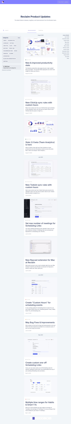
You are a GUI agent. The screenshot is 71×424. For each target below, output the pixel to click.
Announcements (32, 30)
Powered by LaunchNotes (6, 70)
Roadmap (41, 30)
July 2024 (67, 56)
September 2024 (65, 53)
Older (68, 58)
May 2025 (67, 42)
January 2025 (66, 49)
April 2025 (67, 44)
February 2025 (66, 47)
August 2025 (66, 40)
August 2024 (66, 54)
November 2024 (65, 51)
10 (47, 418)
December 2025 (65, 38)
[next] (50, 418)
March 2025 (66, 45)
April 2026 (67, 36)
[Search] (13, 30)
